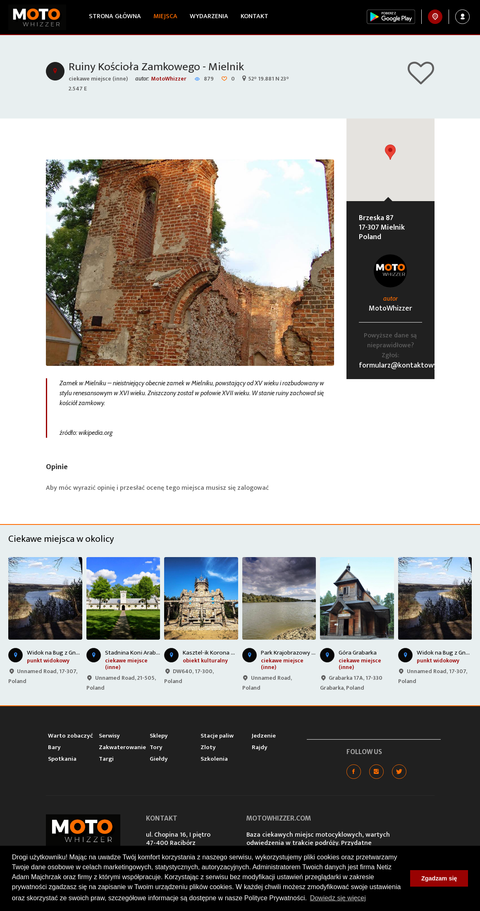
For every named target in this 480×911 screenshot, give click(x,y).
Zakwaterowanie (122, 747)
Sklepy (159, 736)
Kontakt (254, 16)
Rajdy (259, 747)
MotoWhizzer (168, 78)
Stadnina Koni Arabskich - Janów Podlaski (159, 653)
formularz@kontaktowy (398, 365)
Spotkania (62, 759)
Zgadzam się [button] (439, 878)
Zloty (208, 747)
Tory (156, 747)
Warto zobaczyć (70, 736)
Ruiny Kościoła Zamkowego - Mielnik (156, 66)
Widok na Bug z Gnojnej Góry (64, 653)
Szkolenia (214, 759)
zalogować (253, 487)
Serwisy (109, 736)
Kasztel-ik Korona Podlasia (218, 653)
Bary (54, 747)
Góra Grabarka (358, 653)
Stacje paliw (217, 736)
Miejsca (165, 16)
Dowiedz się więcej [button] (338, 898)
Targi (106, 759)
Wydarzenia (209, 16)
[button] (390, 152)
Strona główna (115, 16)
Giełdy (159, 759)
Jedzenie (264, 736)
